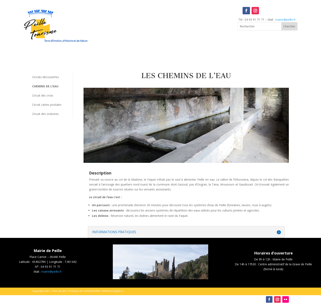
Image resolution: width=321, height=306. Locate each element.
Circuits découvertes (45, 77)
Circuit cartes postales (46, 105)
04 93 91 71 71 (50, 267)
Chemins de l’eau (45, 86)
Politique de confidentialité (84, 291)
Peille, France (160, 23)
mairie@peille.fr (285, 19)
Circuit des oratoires (45, 114)
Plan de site (59, 291)
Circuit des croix (42, 95)
